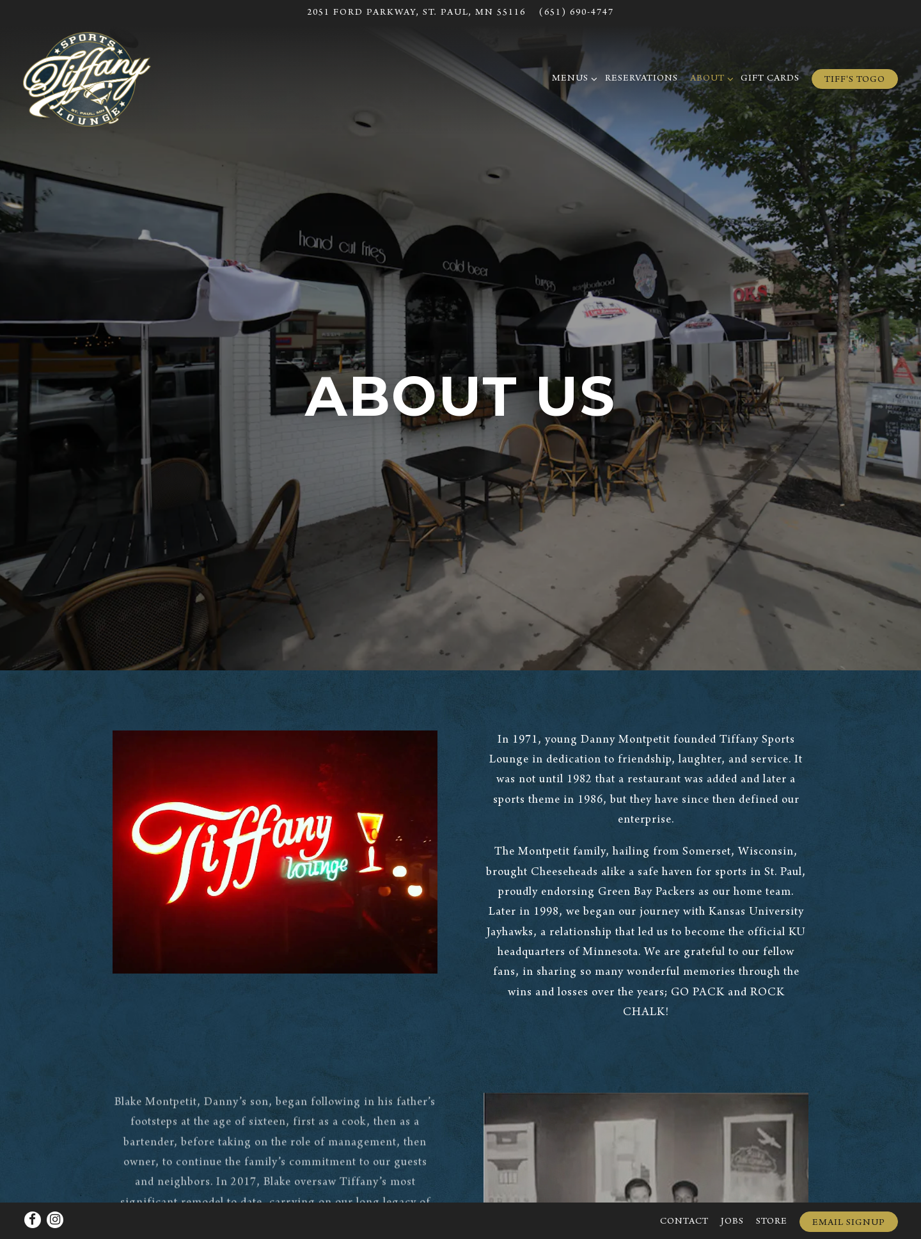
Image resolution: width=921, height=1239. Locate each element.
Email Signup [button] (848, 1189)
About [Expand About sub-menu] (709, 77)
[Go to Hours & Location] (416, 13)
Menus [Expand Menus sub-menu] (572, 77)
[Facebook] (32, 1185)
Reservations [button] (641, 79)
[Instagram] (55, 1185)
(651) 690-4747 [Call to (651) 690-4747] (576, 13)
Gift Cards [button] (770, 79)
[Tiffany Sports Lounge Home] (87, 80)
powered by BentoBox (461, 1222)
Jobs (732, 1187)
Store (771, 1187)
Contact (684, 1187)
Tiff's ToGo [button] (854, 80)
